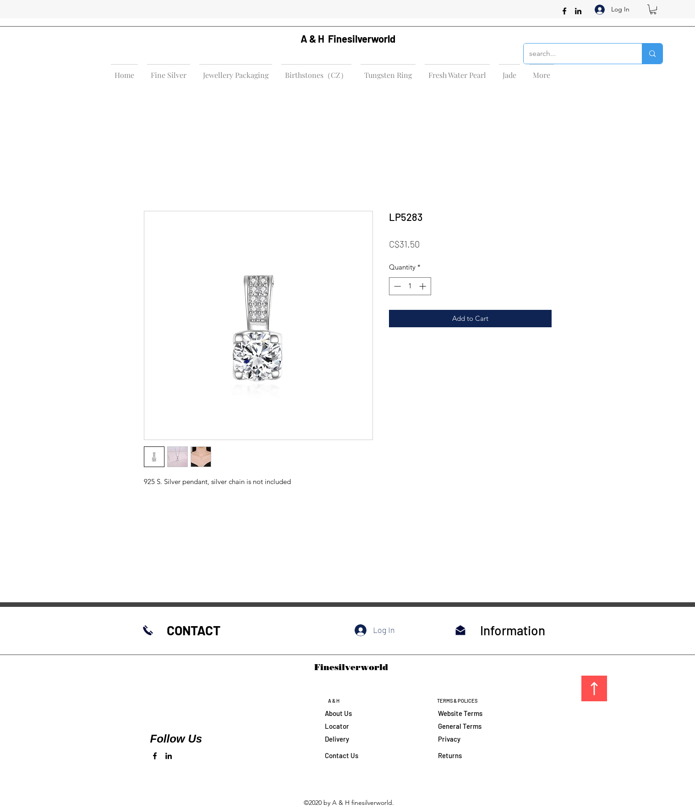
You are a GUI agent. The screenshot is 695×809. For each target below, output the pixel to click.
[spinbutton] (409, 286)
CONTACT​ (193, 630)
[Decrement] (396, 286)
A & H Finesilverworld (348, 38)
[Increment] (423, 286)
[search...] (576, 54)
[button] (653, 9)
